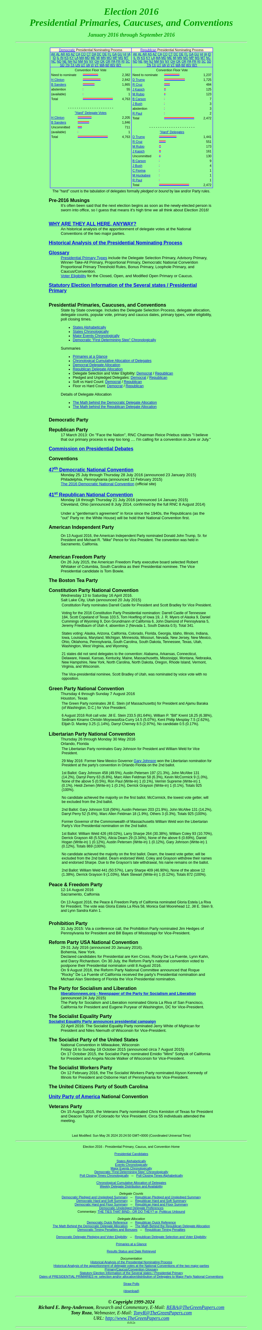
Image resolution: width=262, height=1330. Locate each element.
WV (112, 65)
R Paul (137, 113)
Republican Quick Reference (155, 1222)
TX (72, 65)
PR (118, 61)
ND (59, 61)
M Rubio (139, 94)
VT (96, 65)
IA (128, 54)
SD (62, 65)
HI (125, 54)
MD (87, 58)
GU (120, 54)
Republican (148, 50)
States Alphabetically (89, 327)
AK (53, 54)
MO (109, 58)
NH (70, 61)
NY (91, 61)
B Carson (139, 99)
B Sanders (58, 84)
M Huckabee (142, 175)
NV (86, 61)
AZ (73, 54)
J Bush (138, 104)
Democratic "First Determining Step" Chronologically (114, 340)
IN (62, 58)
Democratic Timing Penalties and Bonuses (107, 1229)
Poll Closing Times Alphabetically (159, 1175)
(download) (131, 1291)
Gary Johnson (145, 761)
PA (113, 61)
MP (115, 58)
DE (104, 54)
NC (53, 61)
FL (109, 54)
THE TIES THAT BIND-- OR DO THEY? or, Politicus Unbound (141, 1211)
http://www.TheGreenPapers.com (137, 1318)
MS (120, 58)
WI (107, 65)
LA (76, 58)
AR (63, 54)
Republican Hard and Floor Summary (161, 1204)
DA (94, 54)
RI (123, 61)
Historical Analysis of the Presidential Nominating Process (115, 242)
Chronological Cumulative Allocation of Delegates (112, 361)
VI (92, 65)
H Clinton (58, 79)
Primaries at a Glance (90, 356)
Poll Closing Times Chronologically (104, 1175)
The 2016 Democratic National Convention (97, 484)
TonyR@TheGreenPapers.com (163, 1312)
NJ (75, 61)
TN (67, 65)
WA (102, 65)
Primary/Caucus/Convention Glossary (131, 1269)
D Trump (139, 79)
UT (83, 65)
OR (108, 61)
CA (78, 54)
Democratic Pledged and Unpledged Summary (95, 1197)
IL (58, 58)
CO (83, 54)
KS (66, 58)
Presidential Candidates (131, 1154)
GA (114, 54)
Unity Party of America (74, 1096)
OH (97, 61)
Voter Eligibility (73, 276)
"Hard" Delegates (172, 132)
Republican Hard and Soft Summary (160, 1201)
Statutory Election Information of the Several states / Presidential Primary (131, 1273)
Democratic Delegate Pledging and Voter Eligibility (91, 1237)
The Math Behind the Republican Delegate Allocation (172, 1226)
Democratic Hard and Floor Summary (101, 1204)
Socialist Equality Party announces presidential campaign (102, 1021)
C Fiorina (139, 170)
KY (72, 58)
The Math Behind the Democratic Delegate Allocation (90, 1226)
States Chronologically (91, 331)
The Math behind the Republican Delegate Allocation (115, 407)
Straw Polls (131, 1284)
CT (88, 54)
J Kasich (139, 89)
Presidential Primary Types (84, 258)
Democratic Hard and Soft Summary (102, 1201)
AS (68, 54)
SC (127, 61)
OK (102, 61)
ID (54, 58)
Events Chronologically (131, 1164)
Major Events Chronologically (96, 336)
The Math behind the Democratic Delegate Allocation (115, 402)
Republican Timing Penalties (165, 1229)
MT (126, 58)
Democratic (67, 50)
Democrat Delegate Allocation (96, 365)
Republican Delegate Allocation (98, 369)
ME (93, 58)
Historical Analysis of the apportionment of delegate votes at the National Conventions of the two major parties (131, 1265)
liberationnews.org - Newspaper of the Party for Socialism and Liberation (128, 993)
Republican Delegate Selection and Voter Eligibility (170, 1237)
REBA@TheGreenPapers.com (195, 1307)
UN (77, 65)
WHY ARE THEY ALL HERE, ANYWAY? (93, 223)
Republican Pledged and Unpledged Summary (168, 1197)
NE (64, 61)
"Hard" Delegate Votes (91, 113)
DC (99, 54)
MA (81, 58)
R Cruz (138, 84)
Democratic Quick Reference (107, 1222)
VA (88, 65)
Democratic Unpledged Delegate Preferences (131, 1208)
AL (58, 54)
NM (80, 61)
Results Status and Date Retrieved (131, 1251)
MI (98, 58)
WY (118, 65)
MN (103, 58)
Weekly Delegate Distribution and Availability (131, 1186)
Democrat (144, 373)
